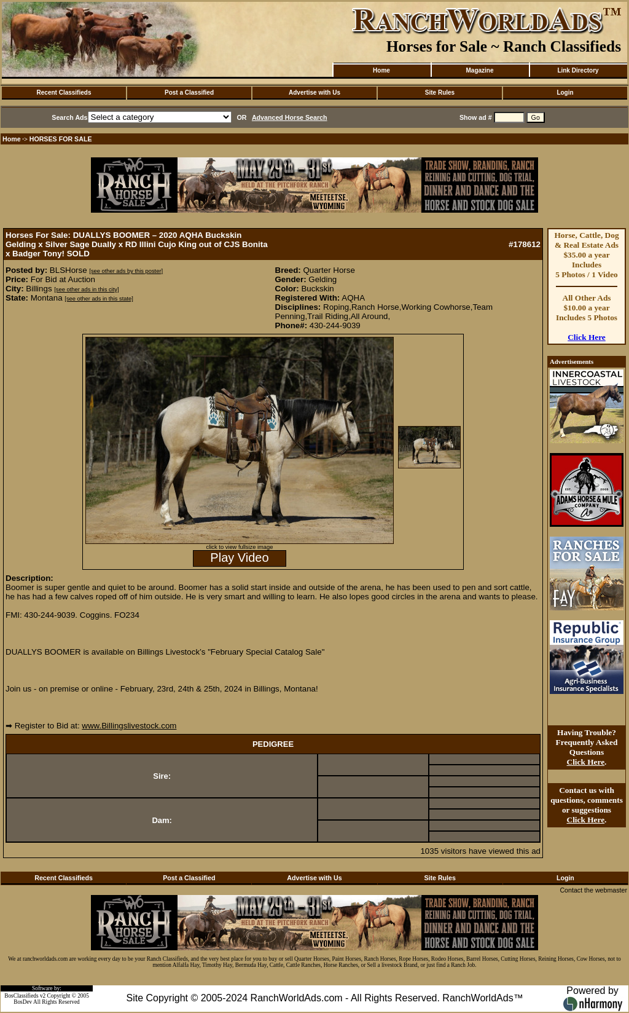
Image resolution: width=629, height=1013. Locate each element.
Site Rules (440, 92)
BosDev (23, 1002)
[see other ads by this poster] (126, 271)
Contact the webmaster (593, 890)
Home (381, 70)
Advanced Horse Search (289, 117)
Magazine (479, 70)
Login (565, 92)
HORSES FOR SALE (60, 139)
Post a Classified (189, 92)
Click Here (587, 337)
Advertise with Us (314, 92)
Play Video (239, 557)
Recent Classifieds (64, 92)
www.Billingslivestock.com (129, 725)
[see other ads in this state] (98, 299)
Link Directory (577, 70)
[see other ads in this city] (86, 289)
